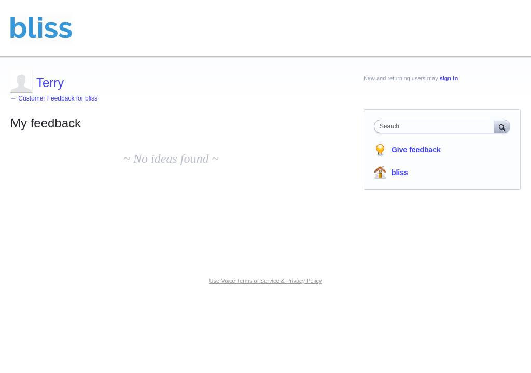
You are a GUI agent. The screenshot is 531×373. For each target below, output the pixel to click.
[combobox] (436, 126)
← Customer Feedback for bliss (53, 98)
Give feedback (416, 150)
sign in (449, 78)
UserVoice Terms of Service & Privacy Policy (265, 281)
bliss (400, 172)
